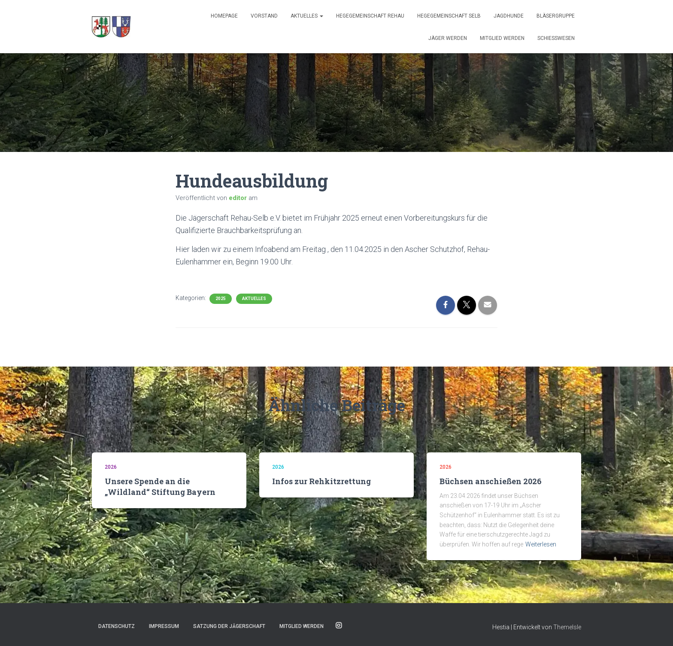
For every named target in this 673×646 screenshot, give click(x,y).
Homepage (224, 16)
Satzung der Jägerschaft (229, 626)
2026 (111, 467)
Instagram (338, 626)
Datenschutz (116, 626)
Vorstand (264, 16)
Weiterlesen (540, 544)
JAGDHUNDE (509, 16)
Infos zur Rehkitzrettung (321, 481)
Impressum (164, 626)
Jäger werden (447, 38)
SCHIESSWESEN (556, 38)
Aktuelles (307, 16)
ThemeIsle (567, 627)
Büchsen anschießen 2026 (491, 481)
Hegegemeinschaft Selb (449, 16)
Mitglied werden (502, 38)
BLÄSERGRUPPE (556, 16)
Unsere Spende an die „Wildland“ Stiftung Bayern (160, 486)
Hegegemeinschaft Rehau (370, 16)
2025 (220, 298)
